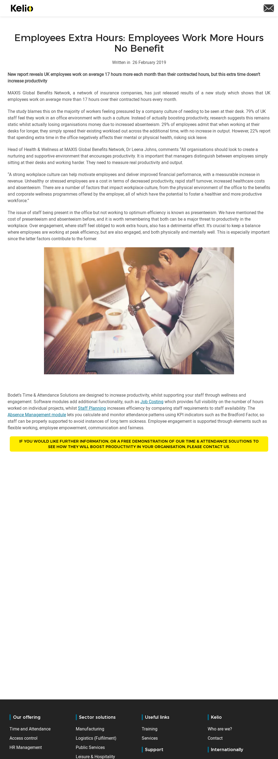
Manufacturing (90, 729)
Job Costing (151, 402)
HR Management (26, 747)
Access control (23, 738)
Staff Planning (92, 408)
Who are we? (220, 729)
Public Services (90, 747)
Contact (215, 738)
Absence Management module (37, 415)
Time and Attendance (30, 729)
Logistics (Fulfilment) (96, 738)
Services (150, 738)
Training (149, 729)
